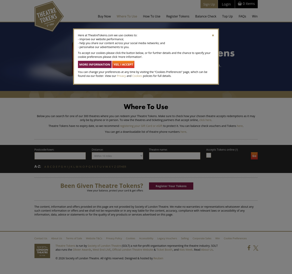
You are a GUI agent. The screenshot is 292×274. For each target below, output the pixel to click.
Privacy (121, 76)
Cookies (137, 76)
